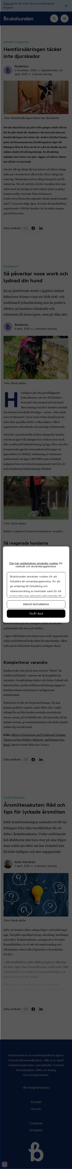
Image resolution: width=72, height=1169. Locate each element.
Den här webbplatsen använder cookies (33, 563)
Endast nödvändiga (36, 604)
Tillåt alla (36, 613)
